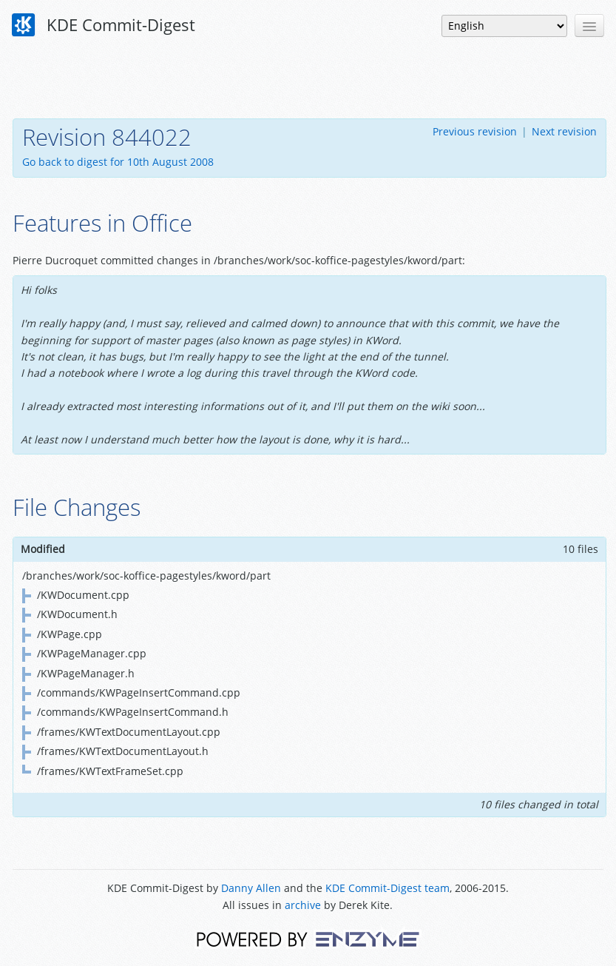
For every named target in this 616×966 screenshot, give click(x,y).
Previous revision (475, 131)
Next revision (564, 131)
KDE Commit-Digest (103, 25)
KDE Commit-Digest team (387, 888)
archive (303, 905)
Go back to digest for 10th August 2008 (118, 162)
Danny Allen (251, 888)
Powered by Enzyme (308, 938)
